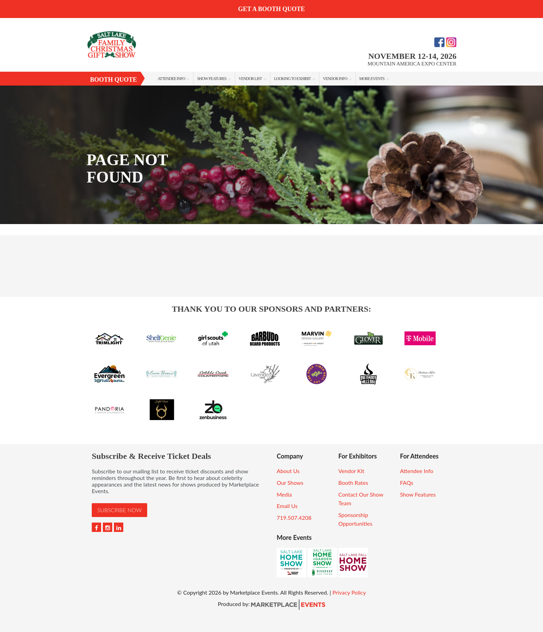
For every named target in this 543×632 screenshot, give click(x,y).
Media (284, 494)
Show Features (211, 78)
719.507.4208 (294, 517)
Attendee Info (171, 78)
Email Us (287, 505)
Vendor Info (335, 78)
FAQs (406, 482)
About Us (288, 471)
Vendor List (250, 78)
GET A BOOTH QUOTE (271, 9)
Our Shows (290, 482)
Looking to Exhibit (292, 78)
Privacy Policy (349, 592)
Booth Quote (113, 79)
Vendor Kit (351, 471)
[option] (271, 155)
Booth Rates (353, 482)
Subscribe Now (119, 510)
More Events (371, 78)
